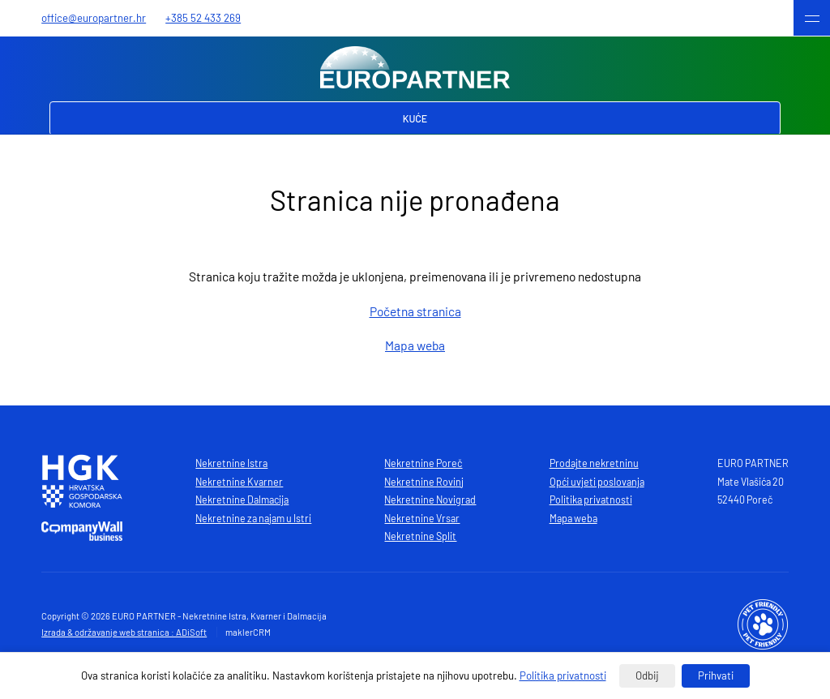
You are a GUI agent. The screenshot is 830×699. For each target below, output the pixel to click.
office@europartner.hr (93, 17)
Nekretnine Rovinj (424, 481)
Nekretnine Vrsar (422, 518)
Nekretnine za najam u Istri (253, 518)
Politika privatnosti (591, 499)
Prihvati (716, 675)
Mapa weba (415, 345)
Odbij (647, 675)
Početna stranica (415, 311)
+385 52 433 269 (203, 17)
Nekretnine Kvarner (239, 481)
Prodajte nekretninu (594, 463)
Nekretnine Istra (231, 463)
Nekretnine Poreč (423, 463)
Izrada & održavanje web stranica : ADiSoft (124, 632)
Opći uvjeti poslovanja (597, 481)
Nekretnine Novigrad (430, 499)
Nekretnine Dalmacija (242, 499)
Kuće (415, 118)
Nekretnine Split (420, 536)
